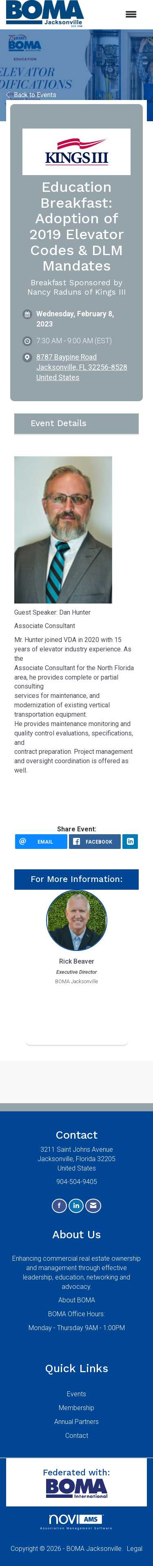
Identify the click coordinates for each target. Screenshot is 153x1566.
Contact (76, 1435)
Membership (76, 1408)
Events (76, 1394)
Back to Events (31, 95)
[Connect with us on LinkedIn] (76, 1206)
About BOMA (76, 1300)
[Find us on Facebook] (59, 1206)
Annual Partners (76, 1422)
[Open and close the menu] (114, 15)
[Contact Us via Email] (93, 1206)
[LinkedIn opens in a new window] (130, 841)
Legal (134, 1549)
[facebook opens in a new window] (95, 841)
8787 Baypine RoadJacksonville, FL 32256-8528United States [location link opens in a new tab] (81, 367)
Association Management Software (76, 1522)
